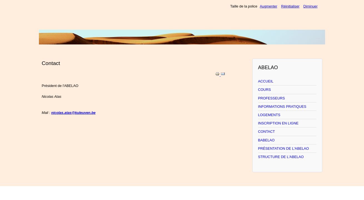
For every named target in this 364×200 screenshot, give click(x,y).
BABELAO (266, 140)
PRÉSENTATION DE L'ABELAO (283, 148)
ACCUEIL (265, 81)
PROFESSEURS (271, 98)
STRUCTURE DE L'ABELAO (281, 157)
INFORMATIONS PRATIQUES (282, 106)
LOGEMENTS (269, 115)
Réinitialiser (290, 6)
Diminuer (310, 6)
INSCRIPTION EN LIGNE (278, 123)
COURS (264, 90)
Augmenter (268, 6)
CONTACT (266, 131)
